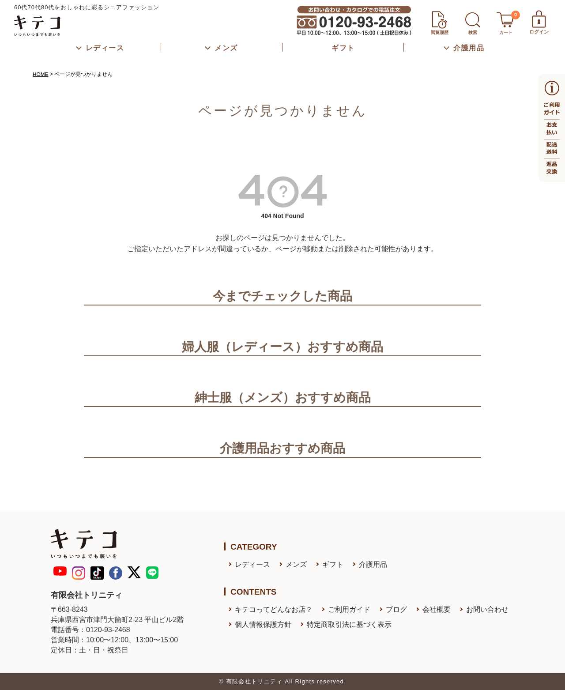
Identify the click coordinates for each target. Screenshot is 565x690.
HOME (41, 74)
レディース (252, 564)
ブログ (396, 609)
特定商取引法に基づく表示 (349, 624)
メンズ (296, 564)
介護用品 (373, 564)
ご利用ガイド (349, 609)
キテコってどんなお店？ (274, 609)
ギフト (332, 564)
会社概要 (436, 609)
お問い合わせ (487, 609)
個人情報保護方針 (263, 624)
